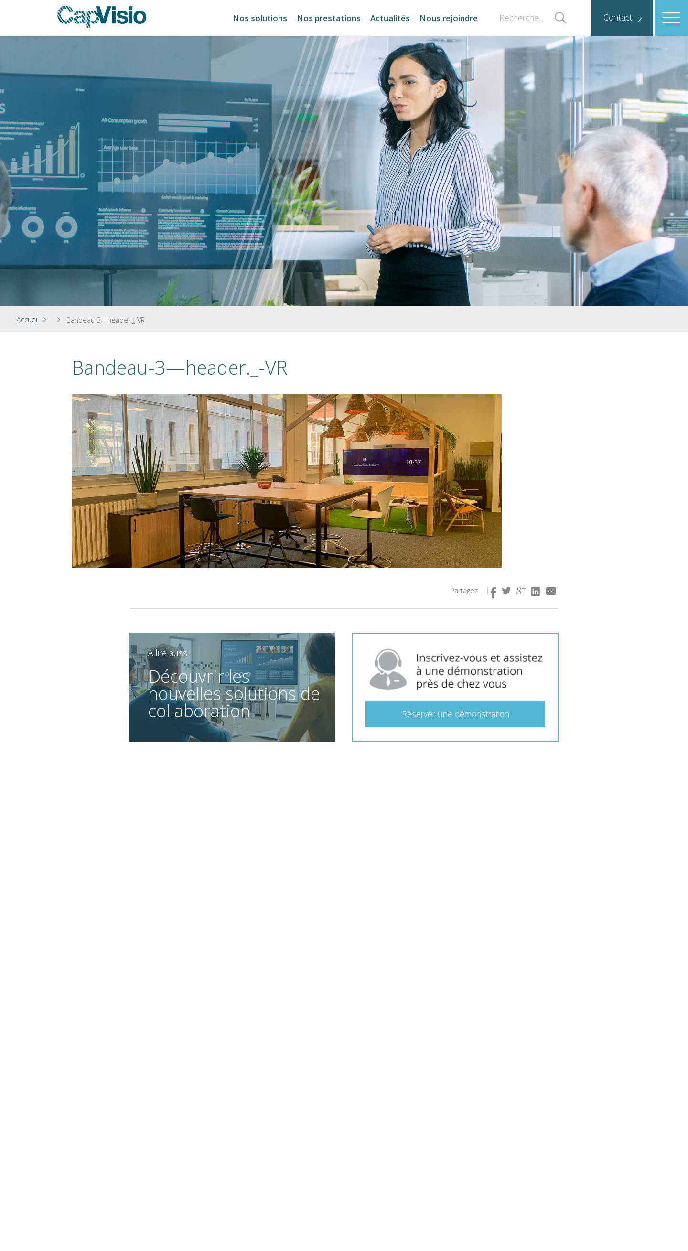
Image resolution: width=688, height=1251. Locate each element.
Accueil (28, 319)
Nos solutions (260, 17)
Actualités (390, 17)
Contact (617, 17)
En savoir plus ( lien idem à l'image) (316, 728)
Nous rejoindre (448, 17)
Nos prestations (329, 17)
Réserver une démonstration (455, 714)
